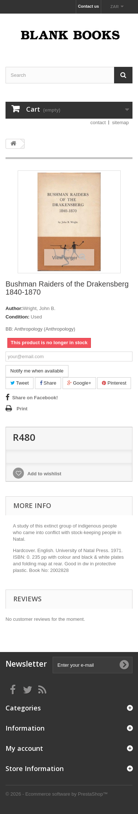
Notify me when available (37, 371)
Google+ (79, 383)
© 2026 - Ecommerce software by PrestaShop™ (57, 794)
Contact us (88, 6)
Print (22, 408)
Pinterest (114, 383)
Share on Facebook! (35, 397)
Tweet (19, 383)
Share (48, 383)
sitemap (120, 122)
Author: (14, 308)
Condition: (17, 317)
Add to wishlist (43, 473)
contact (98, 122)
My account (24, 748)
